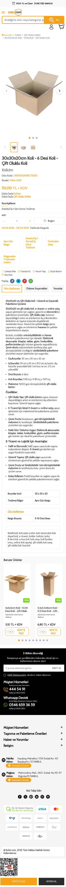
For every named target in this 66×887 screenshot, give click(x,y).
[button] (29, 138)
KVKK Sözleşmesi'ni (17, 675)
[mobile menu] (3, 12)
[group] (33, 88)
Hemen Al (51, 881)
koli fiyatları (46, 539)
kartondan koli (48, 533)
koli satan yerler (27, 533)
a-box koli (24, 539)
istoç (10, 542)
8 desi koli (13, 539)
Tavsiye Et (24, 271)
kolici (47, 536)
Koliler (18, 35)
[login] (51, 27)
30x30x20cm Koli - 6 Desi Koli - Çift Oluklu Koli (27, 37)
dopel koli (13, 536)
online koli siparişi (23, 542)
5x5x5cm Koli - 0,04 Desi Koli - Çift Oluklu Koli (16, 609)
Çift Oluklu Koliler (32, 35)
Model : (11, 180)
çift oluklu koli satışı (42, 542)
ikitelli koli (13, 533)
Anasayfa (7, 35)
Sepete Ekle (18, 881)
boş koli (26, 545)
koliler (32, 536)
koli (38, 533)
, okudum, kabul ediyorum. (27, 675)
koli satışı (35, 539)
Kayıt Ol (56, 668)
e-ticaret (23, 536)
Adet (4, 215)
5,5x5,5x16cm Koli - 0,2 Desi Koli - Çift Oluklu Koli (47, 609)
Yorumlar (58, 288)
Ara (54, 20)
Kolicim (7, 170)
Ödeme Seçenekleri (36, 288)
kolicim (39, 536)
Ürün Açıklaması (12, 288)
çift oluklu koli (14, 545)
